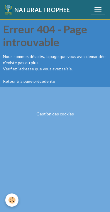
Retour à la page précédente (29, 81)
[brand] (37, 10)
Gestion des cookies (55, 113)
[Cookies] (11, 200)
